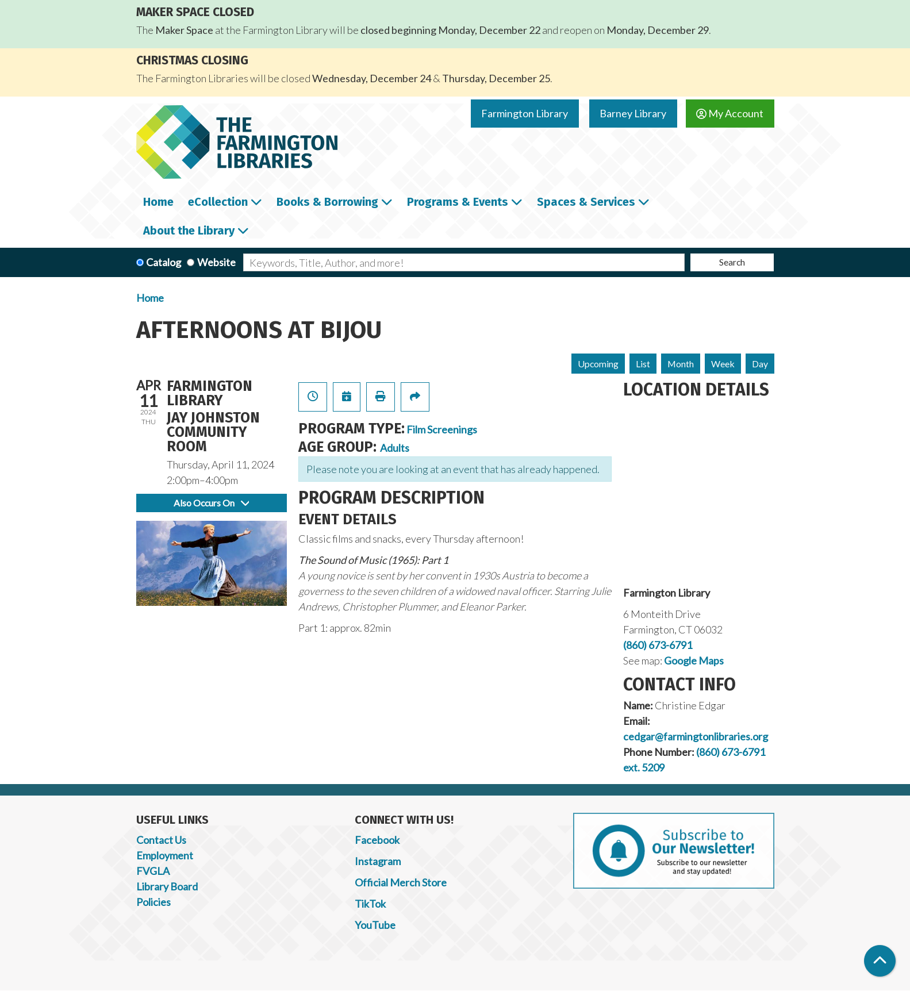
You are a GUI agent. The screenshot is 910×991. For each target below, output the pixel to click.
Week (723, 363)
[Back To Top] (880, 961)
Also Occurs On (211, 502)
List (643, 363)
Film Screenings (441, 429)
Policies (153, 902)
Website (216, 262)
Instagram (378, 861)
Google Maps (694, 660)
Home (150, 297)
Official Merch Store (401, 882)
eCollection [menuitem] (218, 202)
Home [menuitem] (158, 202)
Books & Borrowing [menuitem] (327, 202)
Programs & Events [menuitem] (457, 202)
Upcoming (598, 363)
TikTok (370, 903)
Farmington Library (524, 113)
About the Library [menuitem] (189, 230)
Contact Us (161, 839)
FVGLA (153, 871)
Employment (164, 855)
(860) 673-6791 (657, 645)
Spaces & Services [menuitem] (586, 202)
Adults (394, 447)
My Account (729, 113)
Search (732, 261)
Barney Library (633, 113)
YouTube (375, 925)
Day (760, 363)
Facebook (377, 839)
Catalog (163, 262)
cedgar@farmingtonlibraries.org (695, 736)
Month (680, 363)
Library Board (167, 886)
